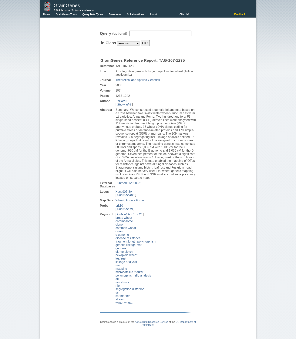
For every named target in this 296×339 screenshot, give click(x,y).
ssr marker (123, 295)
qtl (117, 278)
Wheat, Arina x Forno (130, 200)
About (153, 14)
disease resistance (128, 238)
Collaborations (135, 14)
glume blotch (124, 251)
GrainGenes (67, 5)
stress (120, 299)
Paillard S (122, 101)
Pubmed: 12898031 (129, 183)
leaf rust (121, 258)
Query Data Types (92, 14)
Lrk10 (119, 205)
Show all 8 (124, 104)
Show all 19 (125, 209)
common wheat (126, 228)
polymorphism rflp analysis (133, 275)
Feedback (240, 14)
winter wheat (124, 302)
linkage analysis (126, 261)
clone (119, 224)
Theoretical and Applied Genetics (138, 80)
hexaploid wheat (126, 255)
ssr (117, 292)
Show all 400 (126, 195)
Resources (115, 14)
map (118, 265)
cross (119, 231)
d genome (122, 234)
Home (46, 14)
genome (121, 248)
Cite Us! (184, 14)
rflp (118, 285)
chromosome (124, 221)
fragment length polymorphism (136, 241)
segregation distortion (130, 289)
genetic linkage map (129, 245)
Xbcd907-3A (124, 191)
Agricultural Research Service (151, 322)
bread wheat (124, 217)
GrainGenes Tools (66, 14)
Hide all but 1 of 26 (129, 214)
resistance (122, 282)
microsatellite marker (129, 272)
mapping (121, 268)
